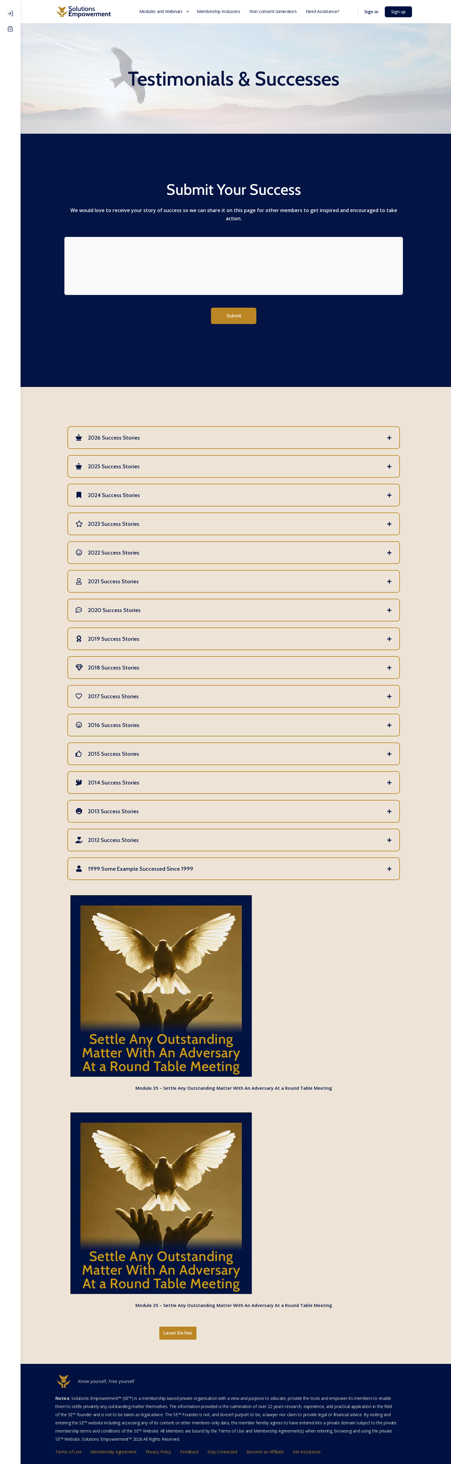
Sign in (373, 12)
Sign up (400, 12)
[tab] (235, 436)
